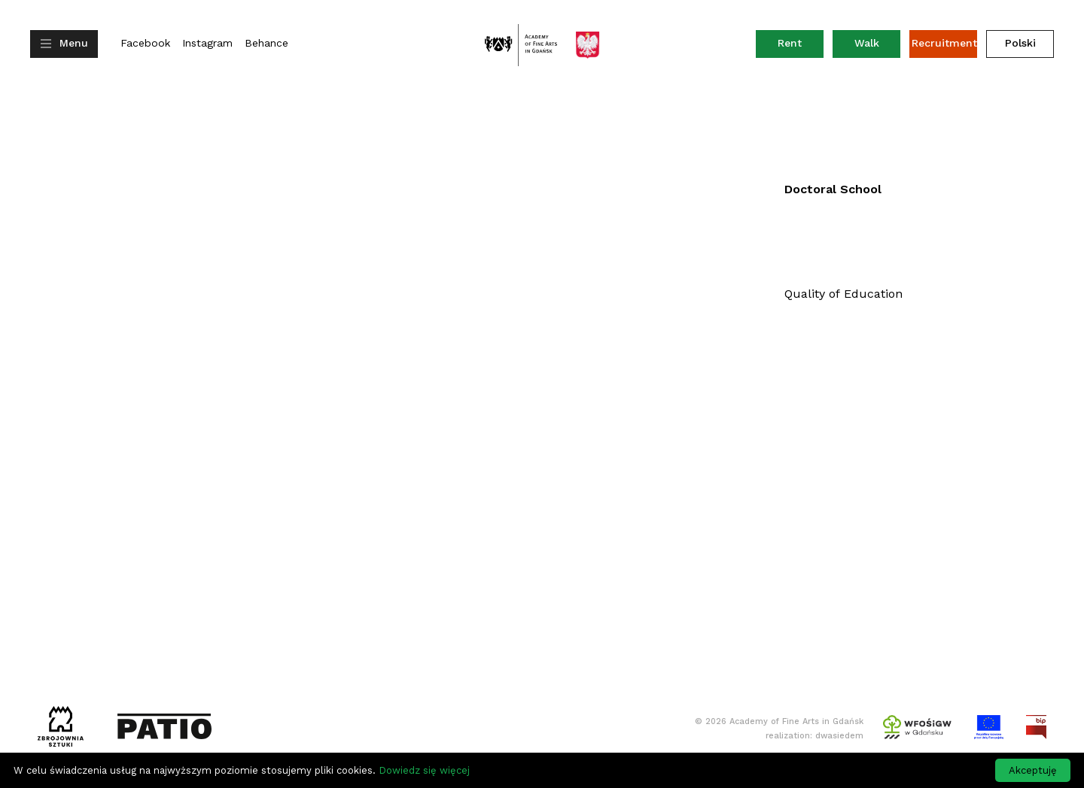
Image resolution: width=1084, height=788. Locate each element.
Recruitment (944, 43)
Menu (73, 43)
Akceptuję (1033, 770)
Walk (866, 43)
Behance (266, 43)
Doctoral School (833, 189)
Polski (1020, 43)
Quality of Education (843, 293)
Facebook (145, 43)
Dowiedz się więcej (424, 770)
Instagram (207, 43)
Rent (801, 46)
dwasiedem (839, 736)
